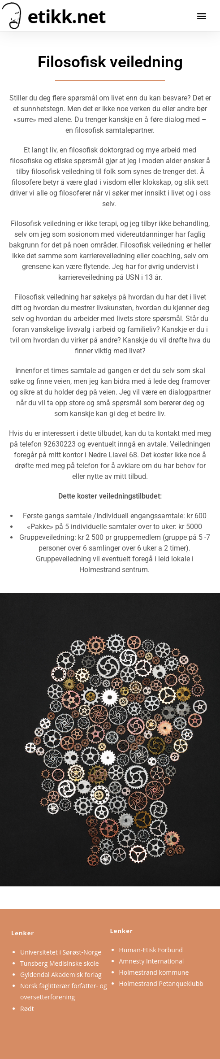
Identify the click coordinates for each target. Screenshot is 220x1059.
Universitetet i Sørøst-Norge (60, 952)
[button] (201, 15)
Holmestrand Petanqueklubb (161, 983)
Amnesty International (151, 961)
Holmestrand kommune (154, 972)
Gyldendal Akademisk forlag (61, 974)
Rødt (27, 1008)
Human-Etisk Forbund (151, 950)
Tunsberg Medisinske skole (59, 963)
